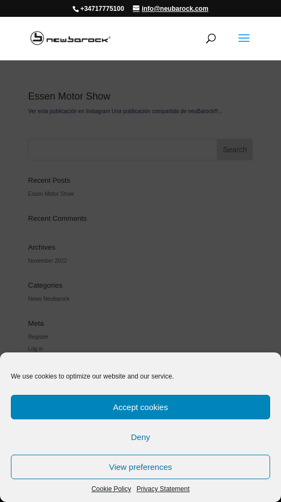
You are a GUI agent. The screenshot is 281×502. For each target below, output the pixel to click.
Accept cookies (140, 407)
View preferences (140, 467)
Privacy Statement (163, 489)
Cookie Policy (111, 489)
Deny (140, 437)
